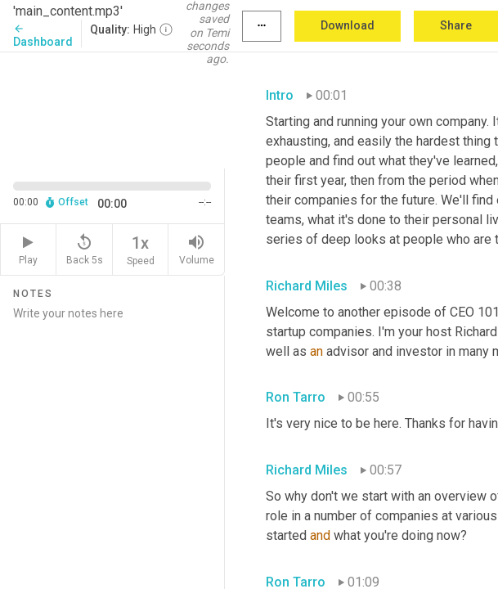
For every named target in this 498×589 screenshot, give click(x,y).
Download (348, 25)
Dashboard (43, 35)
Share (456, 25)
